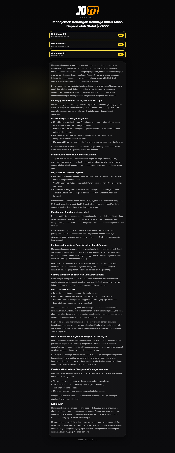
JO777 (94, 355)
